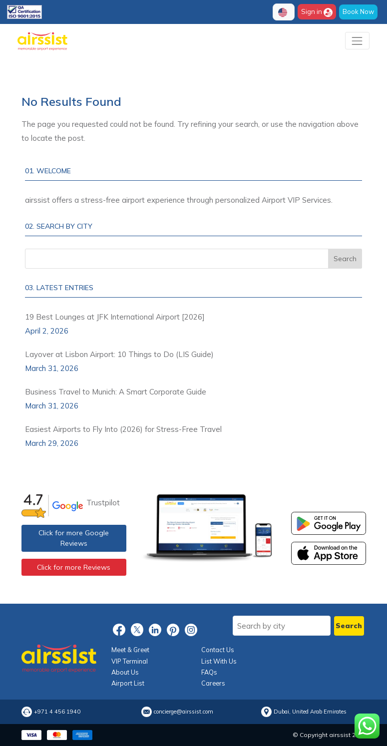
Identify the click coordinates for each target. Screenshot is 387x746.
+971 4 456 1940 (57, 712)
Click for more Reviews (73, 567)
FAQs (209, 672)
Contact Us (217, 650)
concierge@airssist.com (183, 712)
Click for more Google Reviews (73, 538)
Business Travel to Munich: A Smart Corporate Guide (115, 391)
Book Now (358, 11)
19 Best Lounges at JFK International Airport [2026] (115, 317)
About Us (125, 672)
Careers (213, 683)
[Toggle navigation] (357, 40)
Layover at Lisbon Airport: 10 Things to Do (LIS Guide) (119, 354)
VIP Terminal (129, 661)
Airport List (127, 683)
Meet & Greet (130, 650)
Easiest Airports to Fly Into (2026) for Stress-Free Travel (123, 429)
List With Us (219, 661)
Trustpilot (103, 502)
